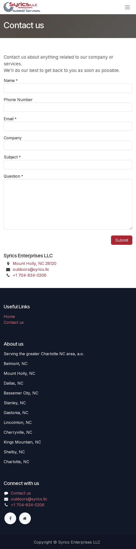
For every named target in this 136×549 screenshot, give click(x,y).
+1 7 (29, 275)
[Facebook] (10, 518)
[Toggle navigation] (127, 7)
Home (9, 316)
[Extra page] (25, 518)
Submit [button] (121, 240)
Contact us (14, 322)
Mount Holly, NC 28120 (34, 263)
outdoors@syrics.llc (31, 269)
